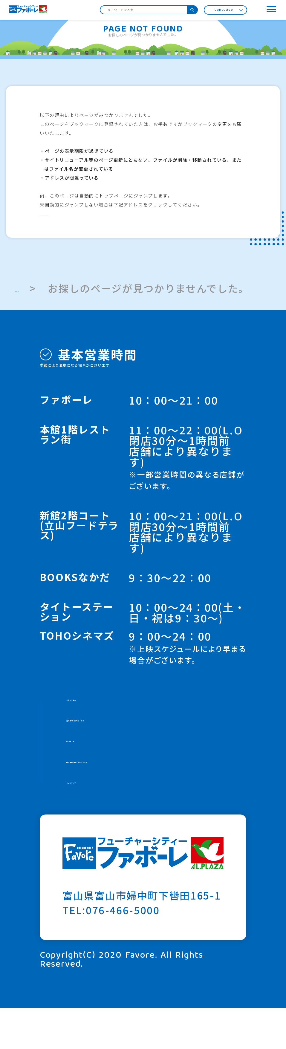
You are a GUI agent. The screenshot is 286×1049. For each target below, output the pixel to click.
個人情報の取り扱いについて (135, 791)
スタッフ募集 (98, 705)
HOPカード (94, 762)
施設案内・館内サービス (124, 734)
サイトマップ (98, 820)
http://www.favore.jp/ (67, 214)
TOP (26, 288)
